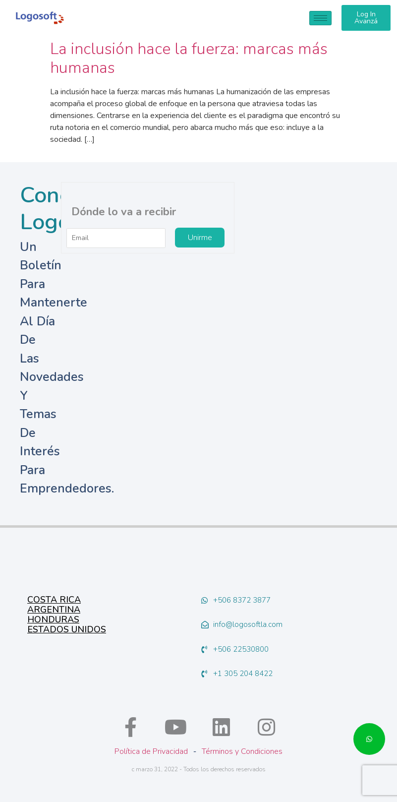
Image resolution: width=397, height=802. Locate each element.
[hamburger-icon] (320, 18)
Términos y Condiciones (242, 751)
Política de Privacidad (151, 751)
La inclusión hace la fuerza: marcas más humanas (189, 58)
